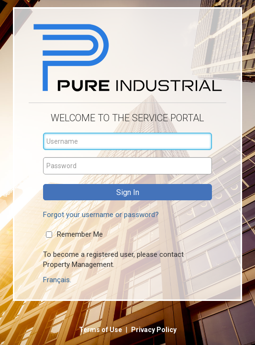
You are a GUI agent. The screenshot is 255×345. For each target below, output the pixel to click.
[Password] (127, 165)
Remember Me (80, 234)
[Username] (127, 141)
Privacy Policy (154, 330)
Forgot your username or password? (101, 214)
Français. (57, 280)
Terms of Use (101, 330)
